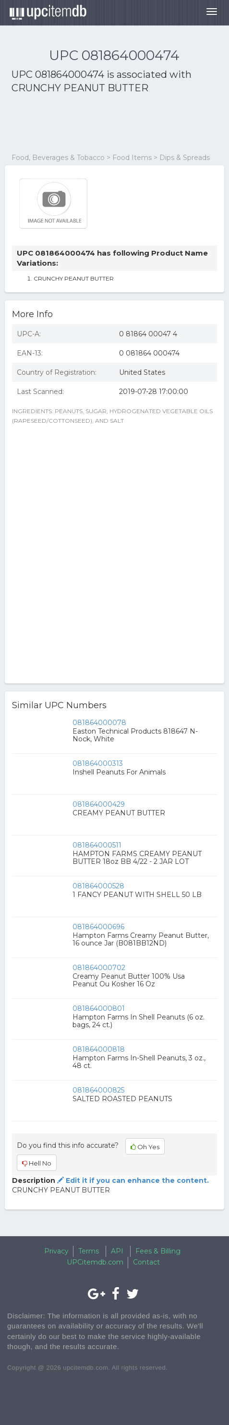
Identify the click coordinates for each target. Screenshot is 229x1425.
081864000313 (97, 763)
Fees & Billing (158, 1251)
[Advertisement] (88, 124)
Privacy (56, 1251)
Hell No (36, 1163)
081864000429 (98, 804)
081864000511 (96, 845)
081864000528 (98, 886)
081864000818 (98, 1049)
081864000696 (98, 926)
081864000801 (98, 1008)
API (117, 1251)
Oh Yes (145, 1147)
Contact (146, 1262)
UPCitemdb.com (95, 1262)
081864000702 (98, 967)
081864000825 (98, 1090)
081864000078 (99, 722)
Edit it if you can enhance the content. (132, 1180)
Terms (88, 1251)
